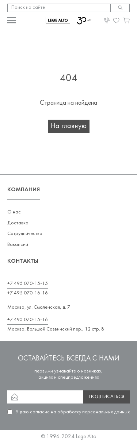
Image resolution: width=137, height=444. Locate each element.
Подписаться (106, 396)
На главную (69, 126)
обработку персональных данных (93, 412)
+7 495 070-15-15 (27, 283)
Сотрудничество (24, 233)
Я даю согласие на (73, 412)
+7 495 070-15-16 (27, 319)
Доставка (17, 223)
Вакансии (17, 244)
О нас (14, 212)
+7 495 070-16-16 (27, 293)
